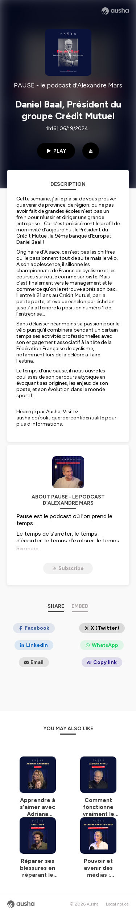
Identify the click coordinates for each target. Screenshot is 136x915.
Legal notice (117, 904)
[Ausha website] (115, 11)
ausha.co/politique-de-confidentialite (60, 418)
